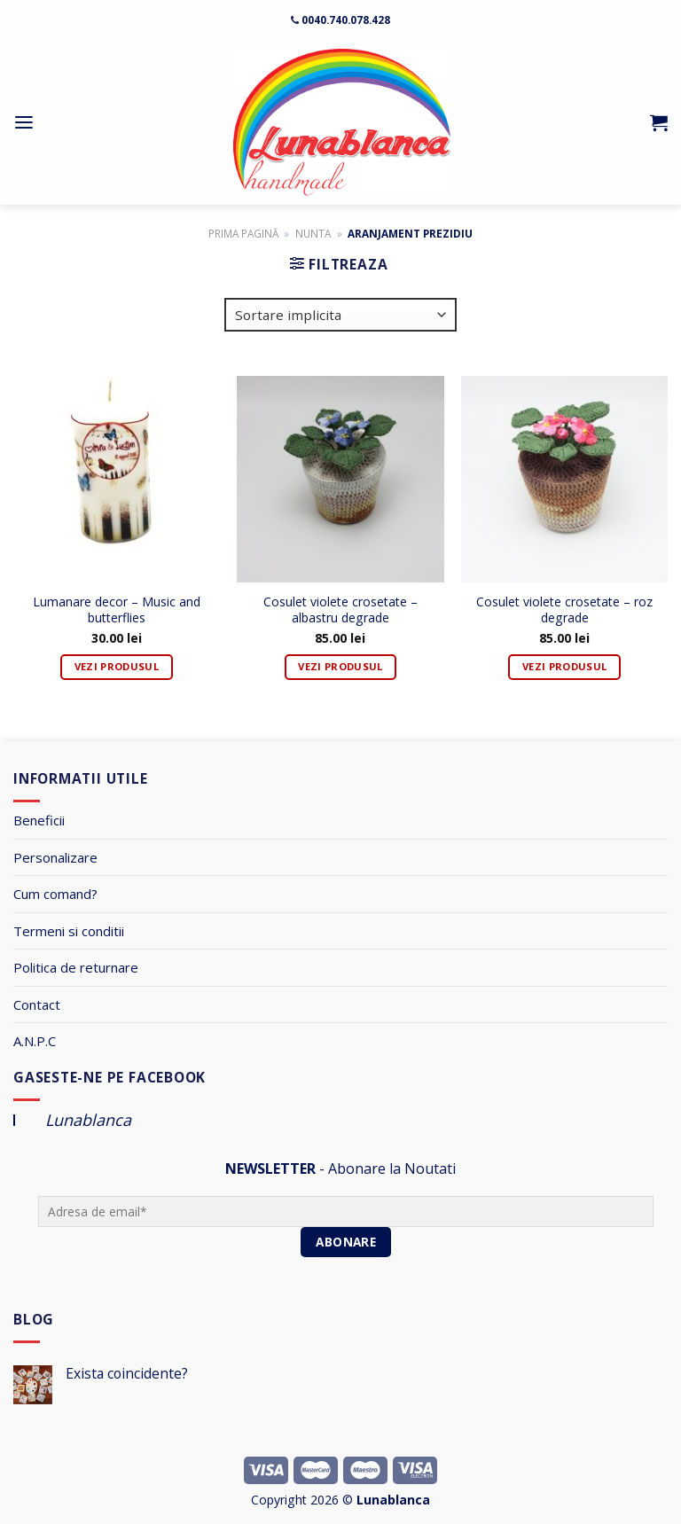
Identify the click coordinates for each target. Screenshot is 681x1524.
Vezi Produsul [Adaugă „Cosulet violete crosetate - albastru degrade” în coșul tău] (340, 666)
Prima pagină (243, 233)
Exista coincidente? (127, 1373)
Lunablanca (88, 1119)
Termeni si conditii (68, 931)
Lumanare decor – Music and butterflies (116, 610)
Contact (36, 1004)
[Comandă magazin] (340, 315)
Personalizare (55, 857)
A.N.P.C (34, 1041)
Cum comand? (55, 894)
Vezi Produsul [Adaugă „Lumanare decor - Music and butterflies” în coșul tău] (116, 666)
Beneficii (39, 820)
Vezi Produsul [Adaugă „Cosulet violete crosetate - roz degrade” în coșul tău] (564, 666)
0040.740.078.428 (345, 19)
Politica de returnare (75, 967)
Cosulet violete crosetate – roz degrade (564, 610)
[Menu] (24, 123)
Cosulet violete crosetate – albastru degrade (340, 610)
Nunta (313, 233)
